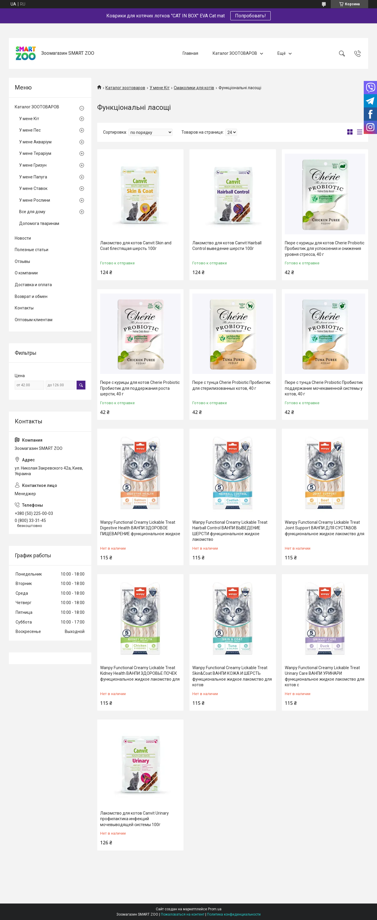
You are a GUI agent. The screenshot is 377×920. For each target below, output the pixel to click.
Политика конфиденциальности (234, 914)
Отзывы (22, 261)
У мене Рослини (34, 200)
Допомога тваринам (39, 223)
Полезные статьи (31, 249)
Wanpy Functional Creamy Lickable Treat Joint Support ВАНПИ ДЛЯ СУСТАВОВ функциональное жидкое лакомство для (324, 528)
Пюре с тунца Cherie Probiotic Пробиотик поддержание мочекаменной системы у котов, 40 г (324, 388)
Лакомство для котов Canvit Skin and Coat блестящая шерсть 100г (135, 246)
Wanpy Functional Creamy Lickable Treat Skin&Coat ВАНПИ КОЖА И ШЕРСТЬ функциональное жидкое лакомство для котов (232, 676)
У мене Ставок (33, 188)
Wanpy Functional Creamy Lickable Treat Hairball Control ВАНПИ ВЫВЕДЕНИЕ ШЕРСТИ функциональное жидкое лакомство (229, 531)
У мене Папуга (33, 177)
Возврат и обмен (31, 296)
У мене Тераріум (35, 153)
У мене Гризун (33, 165)
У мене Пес (30, 130)
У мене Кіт (160, 87)
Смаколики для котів (194, 87)
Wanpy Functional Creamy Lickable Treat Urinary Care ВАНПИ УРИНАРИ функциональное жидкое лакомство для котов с (324, 676)
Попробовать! (250, 16)
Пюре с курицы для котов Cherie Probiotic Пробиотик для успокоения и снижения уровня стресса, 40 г (324, 249)
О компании (26, 273)
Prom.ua (214, 909)
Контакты (24, 308)
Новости (23, 238)
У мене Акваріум (35, 142)
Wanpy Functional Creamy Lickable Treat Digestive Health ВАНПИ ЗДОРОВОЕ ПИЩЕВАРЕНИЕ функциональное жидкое (140, 528)
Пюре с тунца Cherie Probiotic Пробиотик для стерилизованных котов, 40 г (231, 385)
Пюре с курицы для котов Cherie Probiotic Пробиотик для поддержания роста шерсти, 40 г (140, 388)
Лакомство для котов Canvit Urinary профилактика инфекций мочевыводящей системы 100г (134, 819)
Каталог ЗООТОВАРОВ (235, 53)
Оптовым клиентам (33, 319)
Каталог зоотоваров (125, 87)
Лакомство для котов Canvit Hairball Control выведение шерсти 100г (227, 246)
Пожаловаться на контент (182, 914)
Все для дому (32, 211)
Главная (190, 53)
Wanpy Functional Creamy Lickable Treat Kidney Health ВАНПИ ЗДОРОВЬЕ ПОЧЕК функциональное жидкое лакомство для (140, 673)
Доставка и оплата (33, 284)
